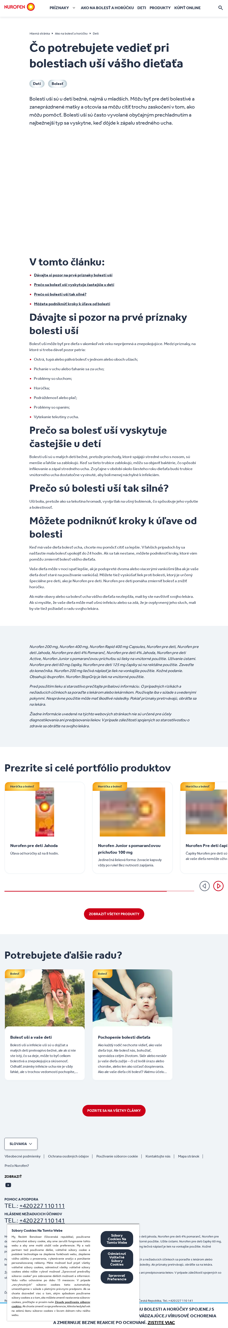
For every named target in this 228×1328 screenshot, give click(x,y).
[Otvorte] (221, 8)
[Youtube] (8, 1185)
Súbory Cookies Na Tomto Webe (117, 1239)
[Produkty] (160, 8)
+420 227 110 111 (42, 1205)
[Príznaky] (63, 7)
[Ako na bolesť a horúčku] (107, 8)
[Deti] (141, 8)
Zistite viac (161, 1322)
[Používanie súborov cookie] (119, 1156)
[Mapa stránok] (190, 1156)
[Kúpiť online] (187, 8)
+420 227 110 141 (42, 1220)
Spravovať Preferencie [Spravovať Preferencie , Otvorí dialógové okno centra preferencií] (116, 1277)
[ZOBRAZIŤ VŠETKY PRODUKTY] (114, 914)
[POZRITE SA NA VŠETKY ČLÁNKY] (114, 1110)
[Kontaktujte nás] (159, 1156)
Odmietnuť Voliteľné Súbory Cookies (117, 1259)
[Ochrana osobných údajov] (70, 1156)
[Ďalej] (218, 886)
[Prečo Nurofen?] (18, 1166)
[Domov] (19, 7)
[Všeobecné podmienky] (24, 1156)
